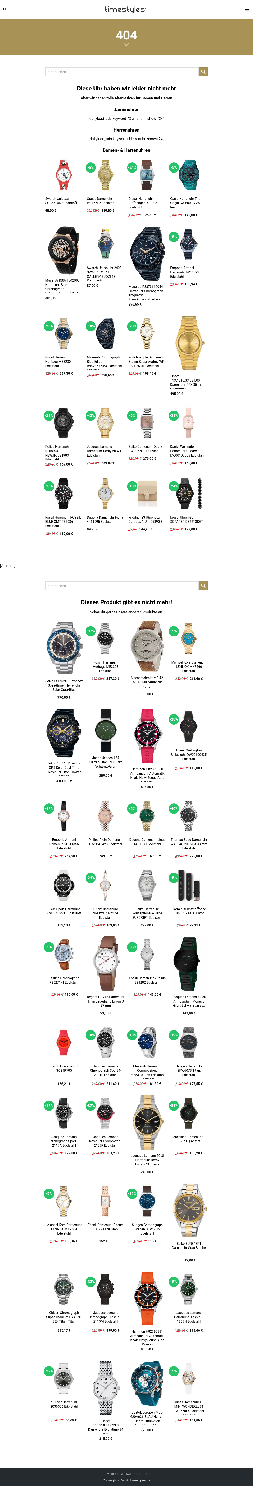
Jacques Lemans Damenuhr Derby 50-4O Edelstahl (104, 451)
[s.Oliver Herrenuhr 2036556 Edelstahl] (64, 1378)
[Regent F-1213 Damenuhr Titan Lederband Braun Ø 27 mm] (106, 964)
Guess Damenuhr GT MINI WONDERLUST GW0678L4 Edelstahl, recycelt (188, 1408)
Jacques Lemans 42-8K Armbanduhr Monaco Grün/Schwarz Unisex (189, 1001)
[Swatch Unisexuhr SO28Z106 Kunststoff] (64, 175)
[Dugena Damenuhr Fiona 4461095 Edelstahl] (106, 494)
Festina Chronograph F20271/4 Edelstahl (64, 980)
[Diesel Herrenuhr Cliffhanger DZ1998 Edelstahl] (147, 175)
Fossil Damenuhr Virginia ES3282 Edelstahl (147, 980)
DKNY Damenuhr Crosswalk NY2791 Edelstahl (106, 913)
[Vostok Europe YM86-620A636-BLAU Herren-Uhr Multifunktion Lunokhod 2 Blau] (147, 1384)
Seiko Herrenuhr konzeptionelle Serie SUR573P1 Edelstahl (147, 913)
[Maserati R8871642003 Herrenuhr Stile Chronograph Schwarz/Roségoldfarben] (64, 250)
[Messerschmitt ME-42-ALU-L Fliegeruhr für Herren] (147, 646)
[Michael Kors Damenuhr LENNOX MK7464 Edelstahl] (64, 1201)
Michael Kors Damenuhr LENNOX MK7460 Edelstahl (188, 666)
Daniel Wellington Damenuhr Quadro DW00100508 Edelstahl (187, 451)
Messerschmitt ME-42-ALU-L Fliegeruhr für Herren (147, 682)
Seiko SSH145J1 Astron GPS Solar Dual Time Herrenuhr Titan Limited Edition (64, 769)
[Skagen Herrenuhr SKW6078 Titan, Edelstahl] (189, 1042)
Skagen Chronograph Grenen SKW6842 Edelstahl (147, 1229)
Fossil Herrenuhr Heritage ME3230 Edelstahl (58, 361)
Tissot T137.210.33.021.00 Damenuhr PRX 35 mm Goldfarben (187, 382)
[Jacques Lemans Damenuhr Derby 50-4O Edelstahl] (106, 423)
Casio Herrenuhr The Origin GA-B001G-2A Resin (185, 203)
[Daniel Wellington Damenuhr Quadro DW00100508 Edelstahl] (189, 423)
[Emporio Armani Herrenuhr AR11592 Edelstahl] (189, 244)
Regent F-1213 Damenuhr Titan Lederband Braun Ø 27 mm (105, 1001)
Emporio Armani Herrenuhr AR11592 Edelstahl (184, 272)
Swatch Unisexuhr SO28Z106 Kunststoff (61, 201)
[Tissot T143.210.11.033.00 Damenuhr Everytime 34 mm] (106, 1388)
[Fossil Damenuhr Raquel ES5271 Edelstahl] (106, 1201)
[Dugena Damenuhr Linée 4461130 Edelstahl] (147, 816)
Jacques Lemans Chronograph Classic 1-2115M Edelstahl (106, 1317)
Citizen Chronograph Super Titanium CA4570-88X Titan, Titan (64, 1317)
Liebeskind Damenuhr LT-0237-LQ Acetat (189, 1139)
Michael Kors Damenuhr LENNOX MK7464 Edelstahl (64, 1229)
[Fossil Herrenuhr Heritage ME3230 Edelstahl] (64, 334)
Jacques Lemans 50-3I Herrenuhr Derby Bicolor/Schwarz (147, 1160)
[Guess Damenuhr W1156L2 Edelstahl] (106, 175)
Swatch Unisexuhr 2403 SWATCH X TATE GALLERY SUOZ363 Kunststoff (104, 274)
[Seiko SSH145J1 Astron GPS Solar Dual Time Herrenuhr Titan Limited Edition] (64, 733)
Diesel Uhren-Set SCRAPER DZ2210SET (186, 519)
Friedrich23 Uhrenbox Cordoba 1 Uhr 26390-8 (146, 519)
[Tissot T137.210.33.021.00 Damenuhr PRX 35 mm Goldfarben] (189, 343)
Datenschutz (136, 1473)
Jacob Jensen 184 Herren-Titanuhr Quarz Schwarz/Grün (105, 762)
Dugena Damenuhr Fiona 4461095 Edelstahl (105, 519)
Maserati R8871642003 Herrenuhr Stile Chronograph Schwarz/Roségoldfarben (63, 286)
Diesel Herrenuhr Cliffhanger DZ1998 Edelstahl (143, 203)
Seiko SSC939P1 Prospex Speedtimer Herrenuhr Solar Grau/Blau (64, 685)
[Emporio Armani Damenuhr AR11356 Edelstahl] (64, 816)
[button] (4, 9)
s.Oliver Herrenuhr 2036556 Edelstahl (64, 1404)
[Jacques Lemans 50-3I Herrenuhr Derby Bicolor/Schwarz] (147, 1122)
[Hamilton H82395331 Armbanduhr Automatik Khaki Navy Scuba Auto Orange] (147, 1298)
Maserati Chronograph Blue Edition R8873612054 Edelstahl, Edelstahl (105, 363)
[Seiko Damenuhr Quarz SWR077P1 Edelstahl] (147, 423)
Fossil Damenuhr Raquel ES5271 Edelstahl (106, 1227)
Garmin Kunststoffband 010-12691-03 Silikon (189, 911)
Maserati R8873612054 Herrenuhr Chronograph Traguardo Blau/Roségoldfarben (146, 293)
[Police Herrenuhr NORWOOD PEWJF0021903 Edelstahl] (64, 423)
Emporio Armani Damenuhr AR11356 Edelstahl (64, 844)
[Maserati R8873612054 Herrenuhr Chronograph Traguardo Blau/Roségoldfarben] (147, 254)
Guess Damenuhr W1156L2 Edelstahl (101, 201)
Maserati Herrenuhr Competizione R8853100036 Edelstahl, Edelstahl (147, 1072)
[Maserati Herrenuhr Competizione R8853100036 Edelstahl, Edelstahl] (147, 1042)
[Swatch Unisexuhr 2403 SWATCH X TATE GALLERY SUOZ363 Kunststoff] (106, 244)
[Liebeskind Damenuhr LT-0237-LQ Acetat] (189, 1113)
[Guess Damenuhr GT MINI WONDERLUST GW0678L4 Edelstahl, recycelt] (189, 1378)
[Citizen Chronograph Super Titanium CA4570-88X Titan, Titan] (64, 1289)
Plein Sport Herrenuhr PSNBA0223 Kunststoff (64, 911)
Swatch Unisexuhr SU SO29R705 (64, 1068)
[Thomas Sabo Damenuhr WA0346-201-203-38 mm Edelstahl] (189, 816)
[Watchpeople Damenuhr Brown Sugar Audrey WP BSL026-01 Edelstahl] (147, 334)
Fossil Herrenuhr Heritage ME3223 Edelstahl (105, 666)
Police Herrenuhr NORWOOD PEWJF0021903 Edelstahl (57, 453)
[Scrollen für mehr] (126, 45)
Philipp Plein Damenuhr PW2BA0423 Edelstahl (106, 842)
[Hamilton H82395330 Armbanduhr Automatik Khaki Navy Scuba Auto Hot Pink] (147, 736)
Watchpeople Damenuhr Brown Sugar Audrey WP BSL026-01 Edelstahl (146, 361)
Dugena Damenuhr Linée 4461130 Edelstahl (147, 842)
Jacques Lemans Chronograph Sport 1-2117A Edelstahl (64, 1141)
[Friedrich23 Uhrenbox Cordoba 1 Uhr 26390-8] (147, 494)
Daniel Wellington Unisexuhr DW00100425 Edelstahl (189, 754)
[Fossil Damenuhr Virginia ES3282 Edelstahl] (147, 954)
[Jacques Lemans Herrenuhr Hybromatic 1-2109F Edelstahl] (106, 1113)
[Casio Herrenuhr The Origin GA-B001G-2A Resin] (189, 175)
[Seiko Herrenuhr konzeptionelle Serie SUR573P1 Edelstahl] (147, 885)
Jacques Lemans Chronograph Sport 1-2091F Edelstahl (105, 1070)
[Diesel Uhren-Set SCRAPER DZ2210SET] (189, 494)
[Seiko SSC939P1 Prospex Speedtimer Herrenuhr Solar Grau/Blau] (64, 648)
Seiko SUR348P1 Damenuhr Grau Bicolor (189, 1246)
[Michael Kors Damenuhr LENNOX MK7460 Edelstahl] (189, 638)
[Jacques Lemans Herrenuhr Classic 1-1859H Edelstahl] (189, 1289)
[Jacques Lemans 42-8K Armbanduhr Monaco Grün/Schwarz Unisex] (189, 964)
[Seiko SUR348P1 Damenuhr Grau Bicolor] (189, 1210)
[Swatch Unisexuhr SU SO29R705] (64, 1042)
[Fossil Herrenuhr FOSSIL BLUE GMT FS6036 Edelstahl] (64, 494)
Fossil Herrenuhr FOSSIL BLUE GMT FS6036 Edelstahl (63, 521)
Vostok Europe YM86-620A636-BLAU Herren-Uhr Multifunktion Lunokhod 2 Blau (147, 1418)
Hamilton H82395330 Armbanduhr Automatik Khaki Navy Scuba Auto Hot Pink (147, 775)
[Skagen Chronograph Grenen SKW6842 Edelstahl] (147, 1201)
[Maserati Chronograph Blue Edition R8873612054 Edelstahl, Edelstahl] (106, 334)
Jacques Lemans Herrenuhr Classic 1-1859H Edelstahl (189, 1317)
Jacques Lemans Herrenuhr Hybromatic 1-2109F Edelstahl (106, 1141)
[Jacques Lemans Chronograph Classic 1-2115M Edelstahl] (106, 1289)
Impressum (114, 1473)
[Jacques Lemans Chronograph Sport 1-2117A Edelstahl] (64, 1113)
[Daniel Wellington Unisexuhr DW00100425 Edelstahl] (189, 726)
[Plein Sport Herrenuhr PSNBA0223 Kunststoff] (64, 885)
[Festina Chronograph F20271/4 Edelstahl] (64, 954)
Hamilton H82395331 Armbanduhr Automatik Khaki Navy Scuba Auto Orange (147, 1338)
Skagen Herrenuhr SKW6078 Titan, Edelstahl (189, 1070)
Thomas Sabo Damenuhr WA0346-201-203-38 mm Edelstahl (189, 844)
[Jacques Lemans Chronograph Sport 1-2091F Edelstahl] (106, 1042)
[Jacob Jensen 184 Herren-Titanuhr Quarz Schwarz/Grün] (106, 730)
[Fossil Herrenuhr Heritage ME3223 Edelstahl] (106, 638)
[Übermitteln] (203, 71)
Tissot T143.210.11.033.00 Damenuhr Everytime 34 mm (105, 1427)
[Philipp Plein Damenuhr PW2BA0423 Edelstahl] (106, 816)
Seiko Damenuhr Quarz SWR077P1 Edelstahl (145, 449)
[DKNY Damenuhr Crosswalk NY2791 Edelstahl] (106, 885)
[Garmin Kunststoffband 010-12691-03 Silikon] (189, 885)
